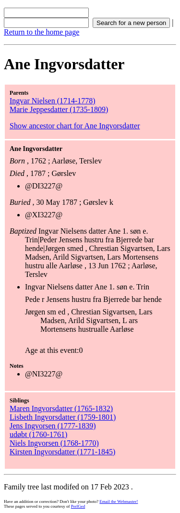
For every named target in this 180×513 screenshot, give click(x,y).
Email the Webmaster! (118, 501)
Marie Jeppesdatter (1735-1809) (59, 109)
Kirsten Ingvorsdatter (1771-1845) (62, 452)
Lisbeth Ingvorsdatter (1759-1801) (63, 417)
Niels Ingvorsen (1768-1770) (54, 443)
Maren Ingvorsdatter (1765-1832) (61, 408)
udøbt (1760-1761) (38, 434)
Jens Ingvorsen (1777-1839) (53, 426)
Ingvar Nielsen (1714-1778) (53, 101)
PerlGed (78, 506)
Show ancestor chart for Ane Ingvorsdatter (75, 126)
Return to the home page (41, 32)
